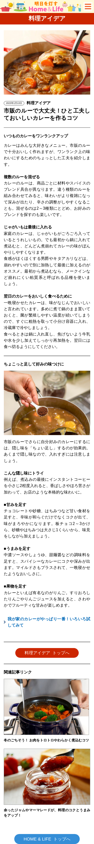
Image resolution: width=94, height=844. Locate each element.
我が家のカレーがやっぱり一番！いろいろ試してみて (49, 622)
